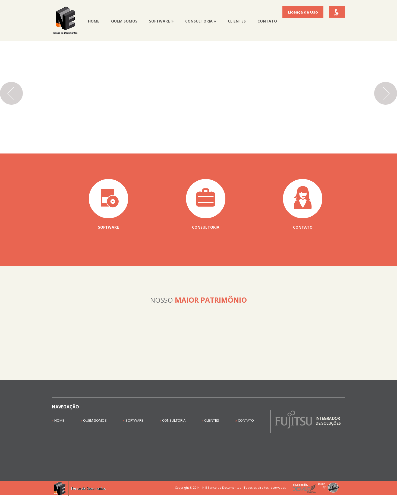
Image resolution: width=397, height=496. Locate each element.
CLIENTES (237, 21)
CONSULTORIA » (200, 21)
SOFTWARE (133, 420)
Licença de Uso (303, 12)
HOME (93, 21)
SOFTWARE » (161, 21)
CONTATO (267, 21)
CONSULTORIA (172, 420)
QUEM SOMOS (124, 21)
